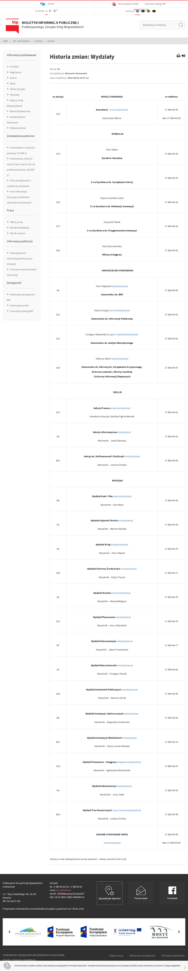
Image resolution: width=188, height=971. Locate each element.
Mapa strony (116, 955)
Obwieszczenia (17, 128)
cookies (38, 965)
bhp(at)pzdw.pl (120, 286)
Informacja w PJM (19, 305)
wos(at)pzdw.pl (129, 568)
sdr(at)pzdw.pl (132, 456)
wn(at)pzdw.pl (125, 665)
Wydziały (38, 41)
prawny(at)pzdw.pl (120, 408)
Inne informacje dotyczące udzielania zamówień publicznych (19, 197)
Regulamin (15, 72)
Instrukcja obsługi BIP (155, 3)
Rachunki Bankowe (19, 111)
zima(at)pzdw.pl (112, 842)
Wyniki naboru (17, 233)
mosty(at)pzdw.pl (121, 593)
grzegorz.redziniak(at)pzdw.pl (122, 334)
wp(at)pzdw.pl (123, 617)
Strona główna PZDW (125, 4)
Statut (13, 77)
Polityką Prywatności (78, 965)
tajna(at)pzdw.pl (119, 358)
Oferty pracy (16, 222)
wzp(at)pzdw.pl (130, 689)
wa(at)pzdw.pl (124, 786)
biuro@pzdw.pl (63, 890)
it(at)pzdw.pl (124, 432)
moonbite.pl (29, 959)
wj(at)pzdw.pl (131, 713)
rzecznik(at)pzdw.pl (119, 310)
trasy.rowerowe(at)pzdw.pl (126, 810)
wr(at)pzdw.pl (126, 520)
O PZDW (13, 66)
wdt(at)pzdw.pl (125, 641)
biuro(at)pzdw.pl (119, 109)
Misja (12, 83)
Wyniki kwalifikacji (19, 227)
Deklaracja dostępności (142, 955)
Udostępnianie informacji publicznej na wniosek (19, 258)
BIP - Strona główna (21, 41)
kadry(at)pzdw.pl (123, 496)
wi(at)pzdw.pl (129, 737)
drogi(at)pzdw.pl (119, 544)
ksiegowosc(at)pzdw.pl (129, 762)
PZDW (5, 41)
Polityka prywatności (173, 955)
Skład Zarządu (17, 89)
